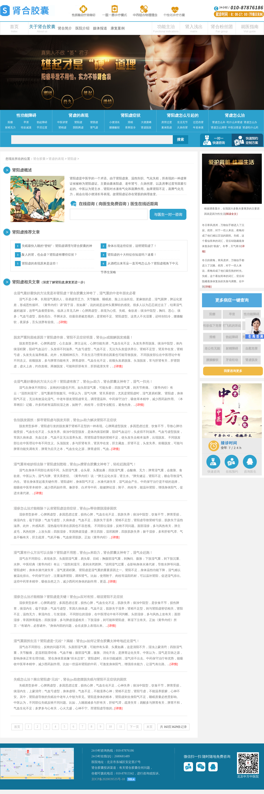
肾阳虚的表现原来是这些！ (40, 263)
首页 (14, 26)
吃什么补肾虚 (234, 122)
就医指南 (250, 26)
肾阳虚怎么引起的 (182, 115)
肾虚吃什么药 (250, 127)
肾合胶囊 (39, 158)
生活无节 (182, 122)
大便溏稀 (146, 122)
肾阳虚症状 (130, 115)
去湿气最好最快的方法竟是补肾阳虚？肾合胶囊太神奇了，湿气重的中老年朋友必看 (75, 293)
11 (120, 726)
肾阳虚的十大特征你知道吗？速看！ (132, 254)
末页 (149, 726)
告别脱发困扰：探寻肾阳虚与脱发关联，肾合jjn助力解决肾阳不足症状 (65, 420)
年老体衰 (198, 127)
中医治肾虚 (234, 127)
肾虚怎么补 (218, 122)
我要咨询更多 (233, 371)
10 (110, 726)
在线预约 (232, 471)
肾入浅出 (194, 26)
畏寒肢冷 (130, 127)
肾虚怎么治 (235, 115)
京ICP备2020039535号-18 (108, 779)
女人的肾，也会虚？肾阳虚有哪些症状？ (49, 254)
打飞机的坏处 (232, 325)
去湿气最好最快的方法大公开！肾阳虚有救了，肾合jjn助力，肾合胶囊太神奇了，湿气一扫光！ (83, 381)
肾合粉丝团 (222, 26)
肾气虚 (94, 127)
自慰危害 (251, 348)
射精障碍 (232, 348)
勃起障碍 (42, 122)
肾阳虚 (78, 122)
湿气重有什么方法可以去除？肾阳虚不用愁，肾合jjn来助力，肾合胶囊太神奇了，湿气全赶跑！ (83, 552)
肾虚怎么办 (250, 122)
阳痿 (10, 122)
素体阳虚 (166, 127)
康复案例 (118, 28)
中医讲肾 (62, 122)
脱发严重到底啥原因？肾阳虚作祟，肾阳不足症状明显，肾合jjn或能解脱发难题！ (73, 337)
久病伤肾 (182, 127)
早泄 (26, 122)
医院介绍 (82, 28)
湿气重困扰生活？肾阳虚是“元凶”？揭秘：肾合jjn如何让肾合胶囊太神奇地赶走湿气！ (77, 641)
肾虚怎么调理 (219, 127)
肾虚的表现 (78, 115)
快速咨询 (214, 471)
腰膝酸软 (114, 127)
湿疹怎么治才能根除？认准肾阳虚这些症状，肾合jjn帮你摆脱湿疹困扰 (65, 508)
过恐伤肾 (198, 122)
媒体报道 (100, 28)
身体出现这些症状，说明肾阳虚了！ (132, 246)
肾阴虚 (94, 122)
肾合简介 (65, 28)
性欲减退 (26, 127)
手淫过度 (42, 127)
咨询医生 (250, 471)
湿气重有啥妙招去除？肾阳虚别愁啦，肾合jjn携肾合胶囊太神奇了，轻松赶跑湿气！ (75, 464)
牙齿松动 (232, 360)
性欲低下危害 (212, 325)
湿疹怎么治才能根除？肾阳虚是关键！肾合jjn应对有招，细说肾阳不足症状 (68, 597)
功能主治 (166, 26)
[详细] (208, 286)
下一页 (134, 726)
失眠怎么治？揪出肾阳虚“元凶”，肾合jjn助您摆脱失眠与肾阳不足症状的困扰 (70, 679)
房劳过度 (166, 122)
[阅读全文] (231, 213)
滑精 (130, 122)
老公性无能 (212, 348)
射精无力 (10, 127)
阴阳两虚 (78, 127)
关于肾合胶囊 (42, 26)
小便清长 (114, 122)
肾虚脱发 (146, 127)
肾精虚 (62, 127)
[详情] (63, 322)
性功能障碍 (26, 115)
